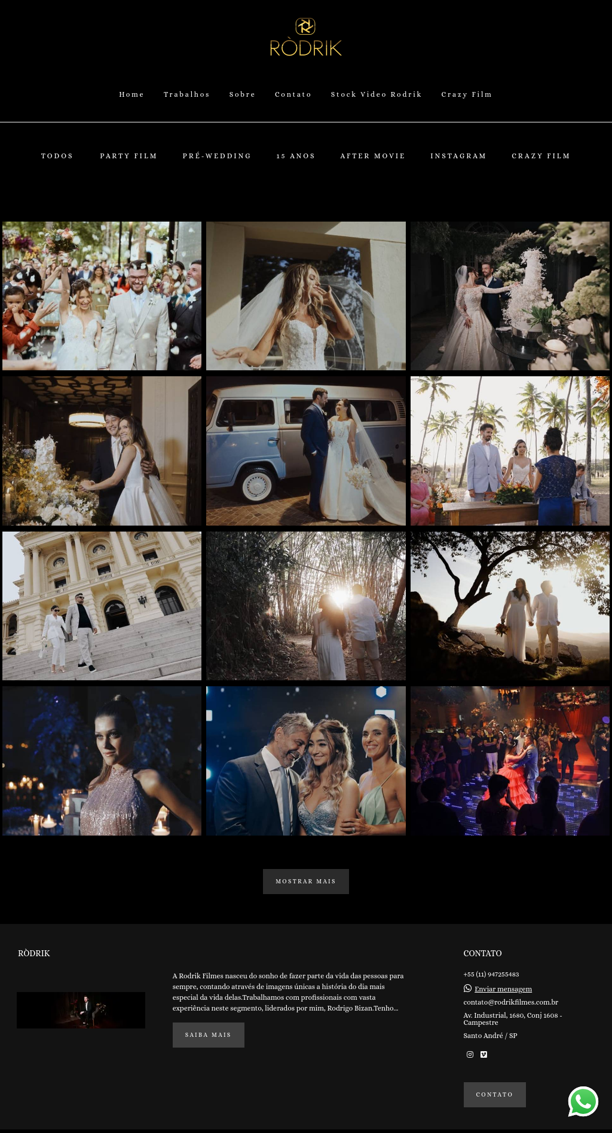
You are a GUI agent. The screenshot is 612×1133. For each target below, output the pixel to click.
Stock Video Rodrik (377, 94)
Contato (293, 94)
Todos (57, 155)
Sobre (243, 94)
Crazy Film (467, 94)
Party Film (129, 155)
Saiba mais (208, 1034)
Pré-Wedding (217, 155)
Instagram (458, 155)
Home (132, 94)
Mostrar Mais (306, 881)
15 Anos (296, 155)
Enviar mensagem (503, 989)
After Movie (373, 155)
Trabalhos (187, 94)
